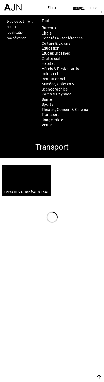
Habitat (48, 63)
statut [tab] (11, 27)
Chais (47, 33)
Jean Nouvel (73, 336)
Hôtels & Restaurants (60, 68)
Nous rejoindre (70, 370)
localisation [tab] (16, 32)
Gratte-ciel (51, 58)
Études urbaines (56, 53)
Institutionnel (53, 78)
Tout (46, 20)
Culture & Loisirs (56, 43)
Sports (47, 104)
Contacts (69, 358)
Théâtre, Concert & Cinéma (65, 109)
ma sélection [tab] (16, 38)
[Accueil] (13, 5)
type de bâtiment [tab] (20, 21)
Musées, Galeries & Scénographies (58, 86)
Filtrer (52, 7)
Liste (93, 8)
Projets (66, 350)
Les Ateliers (72, 343)
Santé (47, 99)
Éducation (50, 48)
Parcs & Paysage (56, 94)
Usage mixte (52, 119)
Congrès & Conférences (62, 38)
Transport (50, 114)
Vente (47, 124)
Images (79, 8)
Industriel (50, 73)
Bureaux (49, 27)
